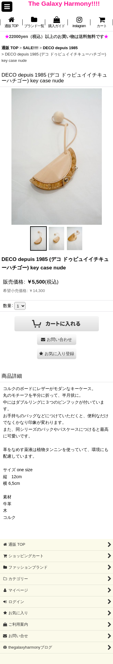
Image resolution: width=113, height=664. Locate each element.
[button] (7, 7)
